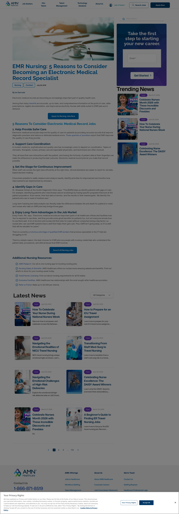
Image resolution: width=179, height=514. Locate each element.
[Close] (175, 502)
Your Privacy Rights (129, 503)
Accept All (146, 503)
